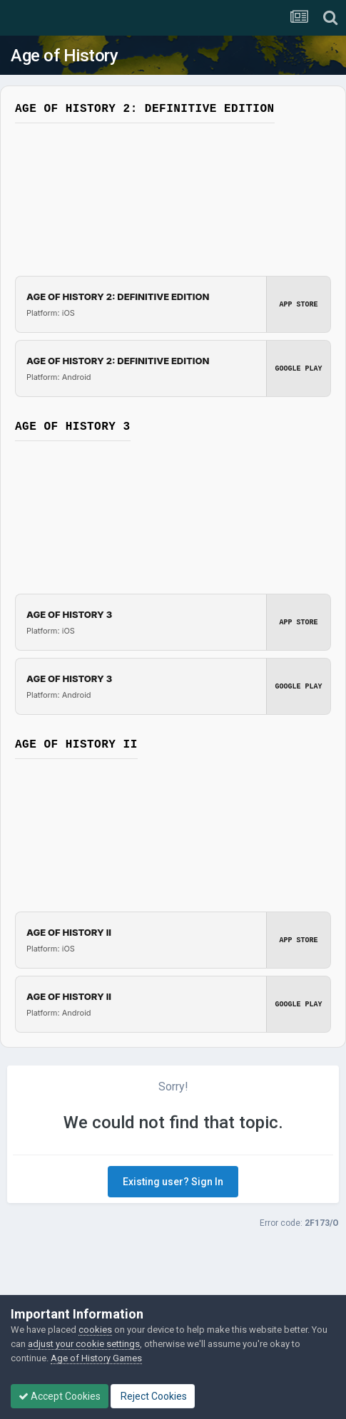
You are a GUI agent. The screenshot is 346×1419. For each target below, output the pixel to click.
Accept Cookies (60, 1396)
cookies (95, 1329)
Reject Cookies (152, 1396)
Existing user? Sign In (173, 1181)
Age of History (64, 56)
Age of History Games (96, 1358)
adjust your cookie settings (84, 1343)
